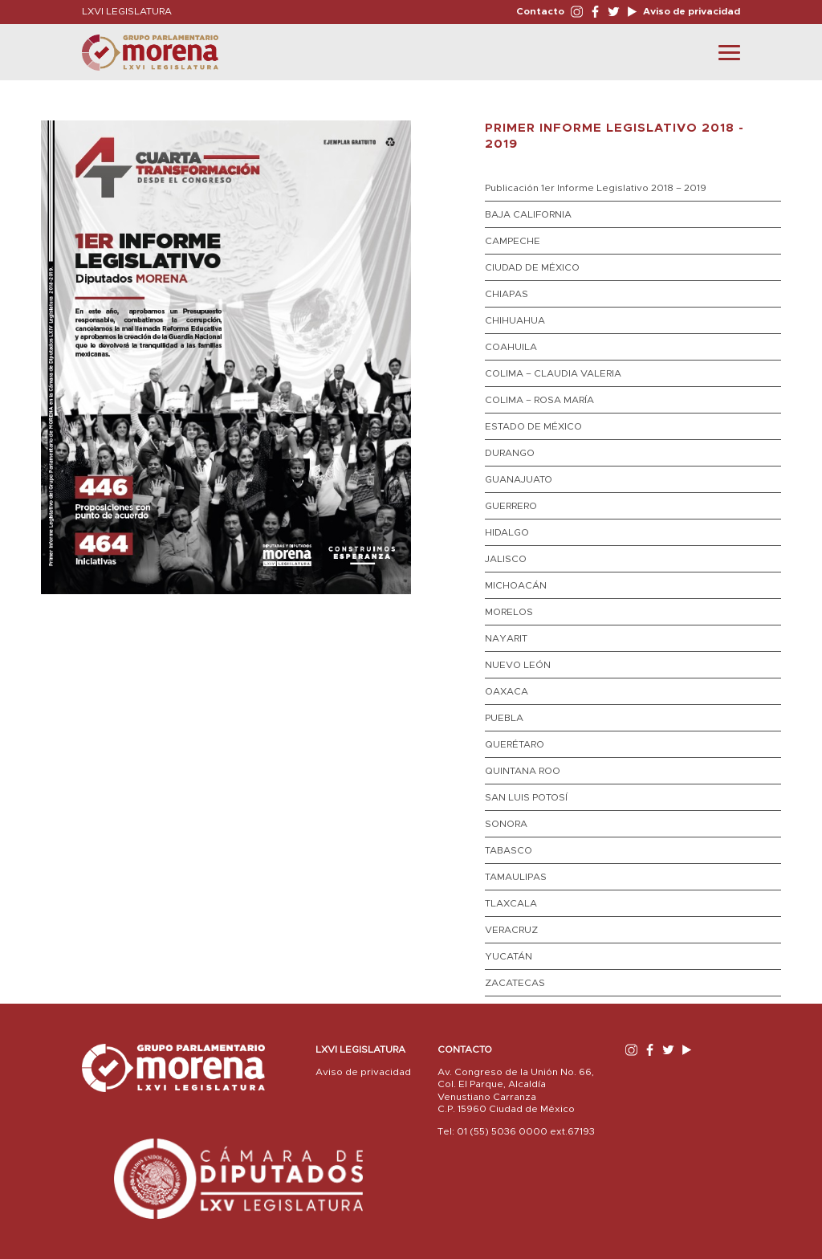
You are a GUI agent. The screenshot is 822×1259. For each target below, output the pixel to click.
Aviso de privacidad (690, 11)
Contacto (540, 11)
